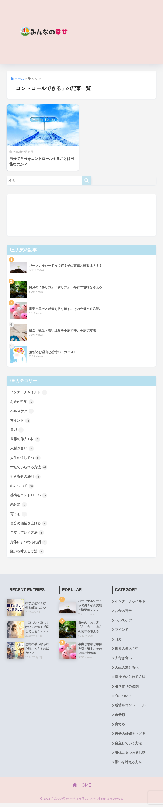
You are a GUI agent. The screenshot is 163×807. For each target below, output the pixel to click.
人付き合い (22, 449)
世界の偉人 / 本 (26, 439)
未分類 (19, 505)
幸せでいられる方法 (29, 468)
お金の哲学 (22, 401)
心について (22, 486)
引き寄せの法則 (26, 477)
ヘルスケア (22, 411)
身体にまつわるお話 (29, 543)
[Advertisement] (119, 31)
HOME (81, 789)
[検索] (86, 180)
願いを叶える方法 (28, 553)
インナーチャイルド (29, 392)
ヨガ (17, 430)
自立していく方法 (28, 534)
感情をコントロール (29, 496)
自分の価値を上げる (29, 524)
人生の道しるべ (26, 458)
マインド (20, 420)
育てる (19, 515)
